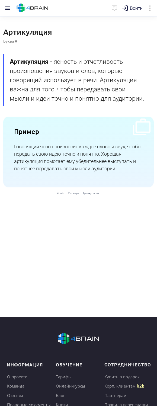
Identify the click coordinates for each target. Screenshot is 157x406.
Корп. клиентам (124, 386)
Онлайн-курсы (70, 386)
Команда (15, 386)
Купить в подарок (122, 376)
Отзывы (15, 395)
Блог (60, 395)
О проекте (17, 376)
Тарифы (64, 376)
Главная (32, 8)
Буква (10, 41)
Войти (136, 8)
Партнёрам (115, 395)
